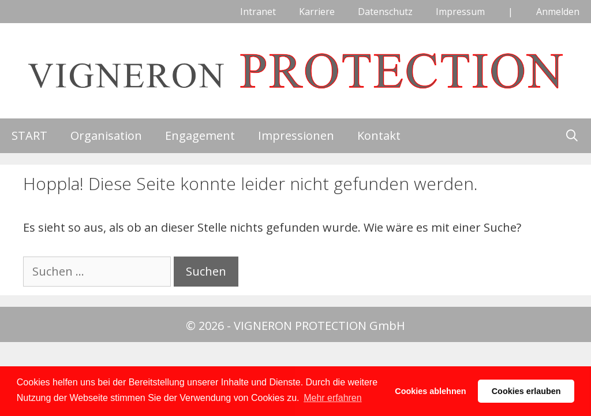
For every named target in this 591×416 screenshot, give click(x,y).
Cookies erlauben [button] (526, 391)
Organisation (106, 135)
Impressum (460, 11)
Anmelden (557, 11)
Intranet (258, 11)
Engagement (200, 135)
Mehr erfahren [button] (333, 398)
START (29, 135)
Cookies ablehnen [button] (430, 391)
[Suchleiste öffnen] (572, 135)
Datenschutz (385, 11)
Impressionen (296, 135)
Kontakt (379, 135)
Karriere (317, 11)
